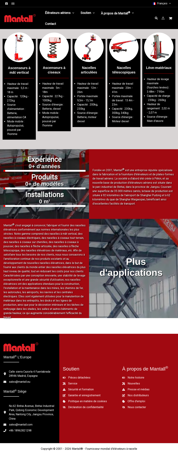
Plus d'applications (131, 267)
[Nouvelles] (131, 383)
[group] (44, 165)
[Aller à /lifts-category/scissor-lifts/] (54, 85)
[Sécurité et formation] (78, 389)
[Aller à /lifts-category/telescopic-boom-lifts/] (123, 83)
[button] (161, 3)
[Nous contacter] (134, 407)
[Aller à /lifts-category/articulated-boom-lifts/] (89, 83)
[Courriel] (13, 3)
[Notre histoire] (133, 378)
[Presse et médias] (135, 389)
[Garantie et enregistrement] (81, 395)
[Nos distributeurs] (135, 395)
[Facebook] (6, 3)
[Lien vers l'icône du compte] (163, 18)
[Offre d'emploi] (133, 401)
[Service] (70, 383)
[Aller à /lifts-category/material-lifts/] (158, 83)
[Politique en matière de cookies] (85, 401)
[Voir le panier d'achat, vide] (171, 19)
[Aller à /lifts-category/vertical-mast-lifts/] (19, 89)
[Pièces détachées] (76, 378)
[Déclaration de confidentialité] (83, 407)
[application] (72, 13)
